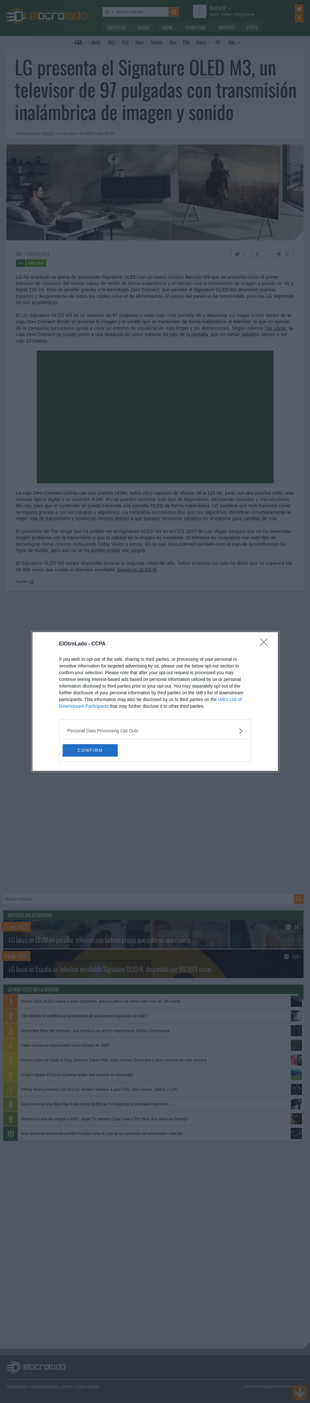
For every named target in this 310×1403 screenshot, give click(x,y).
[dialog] (155, 702)
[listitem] (155, 731)
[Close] (266, 644)
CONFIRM (93, 750)
